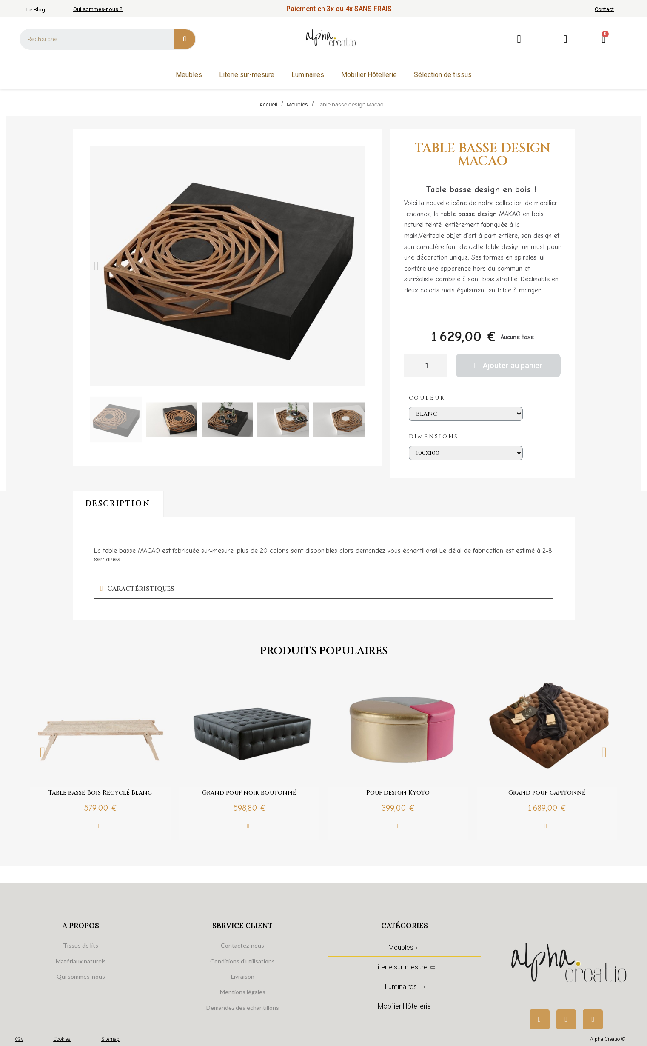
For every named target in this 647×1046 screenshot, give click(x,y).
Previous (43, 752)
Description (118, 504)
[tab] (323, 589)
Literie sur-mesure (246, 75)
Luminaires (307, 75)
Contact (604, 9)
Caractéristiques (140, 588)
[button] (96, 266)
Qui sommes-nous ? (98, 9)
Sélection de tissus (443, 75)
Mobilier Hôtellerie (369, 75)
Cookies (62, 1039)
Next (604, 752)
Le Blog (35, 9)
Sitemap (110, 1039)
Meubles (189, 75)
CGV (19, 1039)
